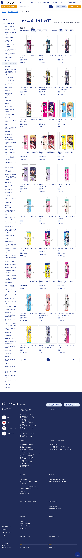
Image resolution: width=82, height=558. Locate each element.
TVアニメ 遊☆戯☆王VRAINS (10, 346)
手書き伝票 (24, 460)
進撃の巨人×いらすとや (10, 163)
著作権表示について (6, 527)
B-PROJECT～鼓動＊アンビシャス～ (10, 271)
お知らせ (49, 3)
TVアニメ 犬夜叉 (9, 37)
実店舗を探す (53, 506)
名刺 (23, 451)
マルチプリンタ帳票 (27, 455)
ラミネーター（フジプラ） (57, 441)
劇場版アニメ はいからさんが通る (10, 249)
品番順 (39, 30)
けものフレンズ (8, 106)
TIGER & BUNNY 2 (9, 192)
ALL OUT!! (7, 61)
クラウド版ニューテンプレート (29, 481)
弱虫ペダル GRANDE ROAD (10, 360)
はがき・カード (26, 452)
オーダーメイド (25, 493)
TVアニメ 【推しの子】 (10, 64)
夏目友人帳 (7, 238)
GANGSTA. (7, 90)
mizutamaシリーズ (27, 419)
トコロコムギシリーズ (27, 414)
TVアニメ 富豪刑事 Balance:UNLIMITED (10, 286)
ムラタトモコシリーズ (27, 416)
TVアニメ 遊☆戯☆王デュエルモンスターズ (10, 342)
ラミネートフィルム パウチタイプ (60, 446)
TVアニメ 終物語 (9, 77)
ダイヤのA (7, 195)
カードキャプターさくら (10, 83)
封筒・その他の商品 (27, 462)
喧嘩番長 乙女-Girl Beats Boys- (9, 110)
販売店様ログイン (73, 3)
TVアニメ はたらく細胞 (10, 265)
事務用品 (23, 441)
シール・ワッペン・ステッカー (30, 425)
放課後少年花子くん (10, 312)
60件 (66, 30)
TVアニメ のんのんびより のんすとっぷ (10, 244)
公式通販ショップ (73, 7)
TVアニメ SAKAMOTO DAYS (10, 142)
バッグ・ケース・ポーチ (28, 433)
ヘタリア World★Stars (10, 306)
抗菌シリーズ (25, 466)
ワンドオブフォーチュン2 (10, 380)
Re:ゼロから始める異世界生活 (10, 371)
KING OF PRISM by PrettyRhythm (9, 94)
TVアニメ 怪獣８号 (9, 80)
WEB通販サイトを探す (56, 508)
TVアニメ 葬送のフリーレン (10, 185)
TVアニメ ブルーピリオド (10, 294)
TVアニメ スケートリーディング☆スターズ (10, 171)
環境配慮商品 (25, 465)
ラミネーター (55, 444)
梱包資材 (24, 463)
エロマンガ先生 (8, 58)
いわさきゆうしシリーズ (28, 417)
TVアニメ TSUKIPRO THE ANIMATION (10, 210)
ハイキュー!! (8, 253)
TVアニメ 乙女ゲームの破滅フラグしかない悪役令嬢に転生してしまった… (10, 72)
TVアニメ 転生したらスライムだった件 (10, 218)
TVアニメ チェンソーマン (10, 199)
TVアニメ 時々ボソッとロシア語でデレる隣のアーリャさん (10, 230)
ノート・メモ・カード (27, 429)
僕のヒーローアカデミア (10, 320)
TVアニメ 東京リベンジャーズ (10, 222)
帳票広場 (23, 484)
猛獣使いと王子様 (9, 338)
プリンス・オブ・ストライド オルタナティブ (10, 290)
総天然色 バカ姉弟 (9, 262)
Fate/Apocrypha (9, 282)
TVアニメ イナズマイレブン (10, 33)
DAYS (6, 214)
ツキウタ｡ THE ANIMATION (8, 206)
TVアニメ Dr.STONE (10, 235)
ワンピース (7, 387)
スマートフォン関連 (27, 436)
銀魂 (6, 98)
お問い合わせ (63, 3)
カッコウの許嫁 (8, 87)
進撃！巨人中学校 (9, 167)
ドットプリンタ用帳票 (27, 458)
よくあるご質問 (42, 3)
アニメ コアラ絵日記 (10, 114)
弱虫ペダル (7, 356)
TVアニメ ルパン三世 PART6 (10, 376)
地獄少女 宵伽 (8, 146)
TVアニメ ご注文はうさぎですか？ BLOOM (10, 128)
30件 (61, 30)
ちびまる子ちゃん (9, 202)
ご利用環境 (4, 530)
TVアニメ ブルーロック (10, 299)
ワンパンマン (8, 384)
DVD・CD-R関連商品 (27, 447)
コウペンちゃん (8, 117)
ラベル (23, 446)
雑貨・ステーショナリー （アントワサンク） (27, 410)
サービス (19, 3)
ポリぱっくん (25, 435)
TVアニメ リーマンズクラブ (10, 367)
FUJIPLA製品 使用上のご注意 (57, 479)
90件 (71, 30)
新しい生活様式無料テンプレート (29, 488)
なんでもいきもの (9, 241)
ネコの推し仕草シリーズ (28, 421)
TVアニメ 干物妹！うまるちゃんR (10, 278)
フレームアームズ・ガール (10, 302)
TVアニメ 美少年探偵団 (10, 275)
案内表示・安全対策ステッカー (30, 449)
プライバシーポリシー (7, 533)
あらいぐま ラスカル (10, 30)
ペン (23, 432)
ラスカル (7, 364)
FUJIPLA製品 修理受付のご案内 (58, 481)
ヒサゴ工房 (24, 479)
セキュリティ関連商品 (27, 444)
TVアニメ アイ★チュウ (10, 27)
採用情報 (23, 528)
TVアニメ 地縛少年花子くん (10, 153)
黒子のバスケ (8, 101)
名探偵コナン (8, 335)
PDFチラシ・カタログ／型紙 (28, 502)
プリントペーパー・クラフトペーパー (31, 454)
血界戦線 (7, 103)
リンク (3, 536)
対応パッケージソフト (55, 537)
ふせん (23, 424)
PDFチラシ (34, 3)
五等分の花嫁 (8, 132)
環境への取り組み (25, 523)
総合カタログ (60, 7)
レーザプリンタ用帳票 (27, 457)
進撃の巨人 (7, 160)
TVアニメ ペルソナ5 (10, 309)
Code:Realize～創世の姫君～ (10, 120)
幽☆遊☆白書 (8, 350)
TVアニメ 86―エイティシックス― (10, 54)
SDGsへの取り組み (26, 526)
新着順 (33, 30)
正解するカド (8, 182)
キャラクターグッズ (9, 24)
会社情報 (55, 3)
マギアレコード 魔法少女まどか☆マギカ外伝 (10, 324)
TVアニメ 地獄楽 (9, 149)
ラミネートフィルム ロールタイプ (60, 447)
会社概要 (23, 521)
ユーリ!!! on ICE (9, 353)
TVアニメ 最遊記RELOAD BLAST (9, 138)
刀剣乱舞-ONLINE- (9, 226)
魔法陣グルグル (8, 332)
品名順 (45, 30)
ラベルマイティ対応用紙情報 (28, 486)
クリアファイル (26, 430)
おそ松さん (7, 67)
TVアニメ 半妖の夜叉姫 (10, 267)
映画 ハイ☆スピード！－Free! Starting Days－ (10, 257)
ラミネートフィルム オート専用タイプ (61, 449)
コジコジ (7, 124)
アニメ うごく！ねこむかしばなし (10, 45)
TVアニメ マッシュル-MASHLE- (10, 328)
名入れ (23, 491)
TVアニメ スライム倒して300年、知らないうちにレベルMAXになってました (10, 177)
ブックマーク (25, 427)
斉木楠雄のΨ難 (8, 135)
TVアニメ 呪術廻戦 (9, 157)
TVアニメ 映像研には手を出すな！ (10, 49)
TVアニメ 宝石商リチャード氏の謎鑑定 (10, 315)
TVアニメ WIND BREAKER (8, 40)
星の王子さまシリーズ (27, 422)
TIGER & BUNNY (9, 189)
